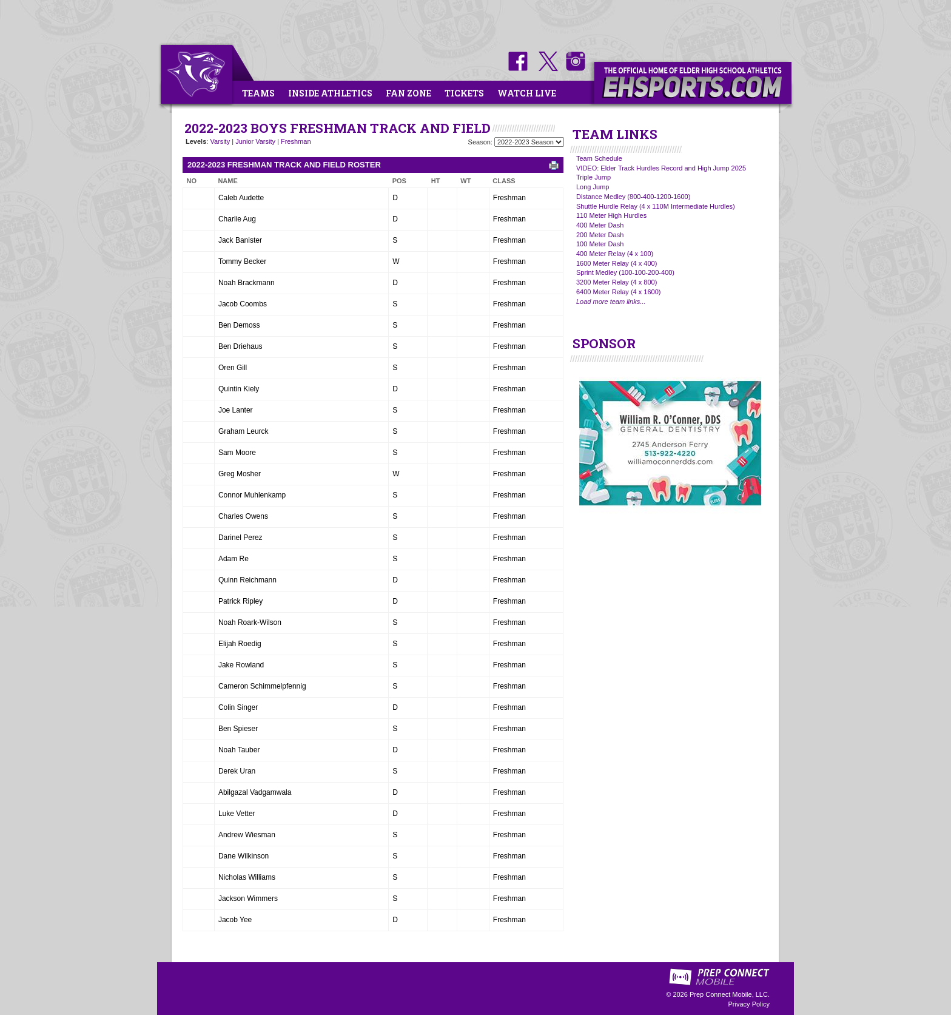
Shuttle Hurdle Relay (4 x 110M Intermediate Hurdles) (655, 206)
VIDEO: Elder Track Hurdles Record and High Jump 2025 (661, 168)
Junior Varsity (255, 141)
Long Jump (592, 187)
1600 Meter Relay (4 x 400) (616, 263)
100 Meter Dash (599, 244)
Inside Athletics (330, 93)
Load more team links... (610, 301)
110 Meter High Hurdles (611, 215)
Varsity (220, 141)
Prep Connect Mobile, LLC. (730, 994)
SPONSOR (604, 343)
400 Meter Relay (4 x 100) (614, 253)
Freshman (296, 141)
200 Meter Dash (599, 234)
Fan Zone (408, 93)
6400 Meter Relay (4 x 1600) (618, 291)
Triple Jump (593, 177)
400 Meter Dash (599, 225)
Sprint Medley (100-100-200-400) (625, 272)
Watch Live (526, 93)
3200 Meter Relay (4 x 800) (616, 282)
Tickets (464, 93)
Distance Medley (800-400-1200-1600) (633, 196)
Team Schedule (599, 158)
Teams (258, 93)
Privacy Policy (749, 1004)
